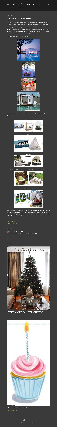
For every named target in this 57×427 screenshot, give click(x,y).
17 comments (13, 314)
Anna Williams (32, 422)
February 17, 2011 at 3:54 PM (17, 235)
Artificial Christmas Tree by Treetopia (26, 312)
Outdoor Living (13, 223)
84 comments (14, 410)
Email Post (13, 221)
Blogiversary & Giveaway (18, 408)
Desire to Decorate (26, 4)
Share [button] (8, 221)
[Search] (49, 4)
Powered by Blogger (28, 420)
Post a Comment (11, 239)
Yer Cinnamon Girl (16, 231)
